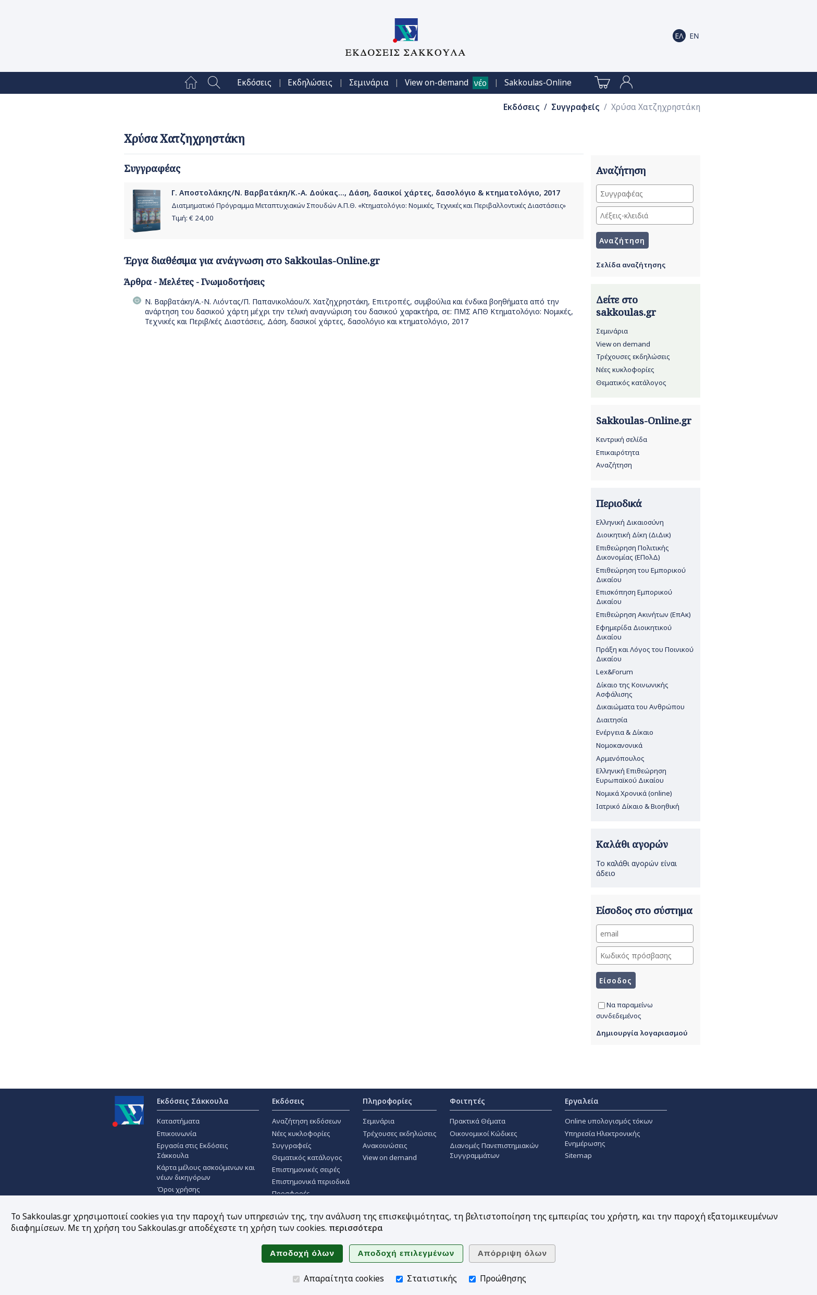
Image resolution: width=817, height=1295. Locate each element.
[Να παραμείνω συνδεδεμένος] (601, 1005)
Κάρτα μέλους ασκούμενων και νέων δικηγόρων (206, 1172)
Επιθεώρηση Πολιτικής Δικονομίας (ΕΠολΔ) (632, 552)
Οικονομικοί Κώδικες (483, 1133)
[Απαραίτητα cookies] (296, 1279)
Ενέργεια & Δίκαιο (624, 732)
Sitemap (578, 1155)
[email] (645, 933)
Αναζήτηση (614, 465)
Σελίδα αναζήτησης (630, 264)
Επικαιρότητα (617, 452)
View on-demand (436, 82)
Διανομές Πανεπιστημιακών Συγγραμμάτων (494, 1150)
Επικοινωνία (176, 1133)
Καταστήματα (178, 1121)
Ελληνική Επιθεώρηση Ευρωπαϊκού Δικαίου (631, 775)
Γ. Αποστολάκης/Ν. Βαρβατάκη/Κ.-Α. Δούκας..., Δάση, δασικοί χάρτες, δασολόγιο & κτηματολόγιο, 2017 (365, 193)
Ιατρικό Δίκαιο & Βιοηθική (637, 806)
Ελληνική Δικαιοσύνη (630, 522)
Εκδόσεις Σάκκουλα (193, 1101)
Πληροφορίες (387, 1101)
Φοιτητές (467, 1101)
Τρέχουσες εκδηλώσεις (633, 356)
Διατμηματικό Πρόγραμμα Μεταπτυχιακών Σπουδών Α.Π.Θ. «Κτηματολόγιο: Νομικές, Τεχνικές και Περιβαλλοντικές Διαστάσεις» (368, 205)
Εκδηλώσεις (310, 82)
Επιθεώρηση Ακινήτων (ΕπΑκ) (643, 614)
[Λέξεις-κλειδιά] (645, 215)
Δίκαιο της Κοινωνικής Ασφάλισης (632, 689)
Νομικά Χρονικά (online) (634, 793)
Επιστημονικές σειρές (306, 1169)
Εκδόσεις (254, 82)
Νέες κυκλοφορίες (625, 369)
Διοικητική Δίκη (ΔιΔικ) (633, 534)
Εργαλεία (582, 1101)
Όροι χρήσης (178, 1189)
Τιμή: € (192, 218)
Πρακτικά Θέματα (477, 1121)
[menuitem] (190, 83)
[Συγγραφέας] (645, 193)
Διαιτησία (611, 719)
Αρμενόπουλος (620, 758)
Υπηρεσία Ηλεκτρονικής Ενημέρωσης (602, 1138)
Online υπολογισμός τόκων (609, 1121)
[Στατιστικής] (399, 1279)
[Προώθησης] (472, 1279)
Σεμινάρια (369, 82)
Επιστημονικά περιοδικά (311, 1181)
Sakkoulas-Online (538, 82)
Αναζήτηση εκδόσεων (306, 1121)
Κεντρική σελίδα (621, 439)
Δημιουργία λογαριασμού (642, 1033)
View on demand (623, 344)
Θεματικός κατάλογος (631, 382)
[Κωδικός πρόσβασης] (645, 955)
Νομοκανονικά (619, 745)
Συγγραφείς (575, 107)
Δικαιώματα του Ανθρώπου (640, 706)
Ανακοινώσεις (385, 1145)
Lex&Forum (614, 671)
